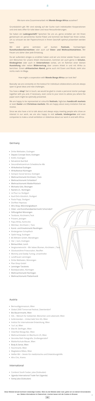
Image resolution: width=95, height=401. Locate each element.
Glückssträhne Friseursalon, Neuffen (27, 250)
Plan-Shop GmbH (18, 263)
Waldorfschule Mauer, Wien (23, 341)
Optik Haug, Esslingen (20, 234)
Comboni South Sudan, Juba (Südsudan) (28, 372)
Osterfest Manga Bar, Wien (23, 332)
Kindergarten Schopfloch (22, 231)
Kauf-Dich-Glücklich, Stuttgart (24, 196)
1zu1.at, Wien (17, 325)
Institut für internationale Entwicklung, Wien (30, 322)
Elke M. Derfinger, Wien (21, 328)
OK (47, 397)
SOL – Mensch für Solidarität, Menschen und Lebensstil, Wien (38, 316)
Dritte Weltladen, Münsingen (23, 260)
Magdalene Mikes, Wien (21, 351)
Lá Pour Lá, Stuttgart (20, 193)
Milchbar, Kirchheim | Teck (23, 225)
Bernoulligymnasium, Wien (23, 306)
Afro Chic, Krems (18, 357)
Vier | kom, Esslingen (20, 241)
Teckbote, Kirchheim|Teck (22, 215)
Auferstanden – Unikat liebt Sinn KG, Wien (29, 319)
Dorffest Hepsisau (19, 202)
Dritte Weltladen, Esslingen (23, 151)
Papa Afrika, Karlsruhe (21, 222)
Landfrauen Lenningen (21, 257)
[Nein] (92, 395)
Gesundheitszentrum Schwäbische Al (27, 164)
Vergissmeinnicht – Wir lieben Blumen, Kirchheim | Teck (35, 247)
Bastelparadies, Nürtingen (22, 269)
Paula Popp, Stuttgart (20, 199)
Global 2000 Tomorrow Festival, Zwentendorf (31, 309)
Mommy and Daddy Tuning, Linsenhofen (29, 253)
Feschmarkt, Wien (19, 348)
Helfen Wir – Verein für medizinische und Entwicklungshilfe (37, 354)
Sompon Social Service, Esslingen (25, 174)
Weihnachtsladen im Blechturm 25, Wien (29, 335)
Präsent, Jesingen (18, 218)
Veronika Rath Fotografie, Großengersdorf (29, 338)
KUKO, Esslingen (18, 158)
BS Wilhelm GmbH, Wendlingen (25, 237)
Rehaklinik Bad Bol (19, 161)
